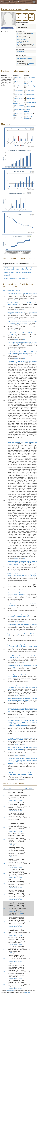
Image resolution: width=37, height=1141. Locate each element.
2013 (4, 932)
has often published (22, 39)
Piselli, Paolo (18, 98)
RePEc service (10, 990)
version (21, 913)
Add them (31, 63)
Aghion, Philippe (31, 86)
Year (5, 290)
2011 (4, 895)
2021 (4, 795)
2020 (4, 873)
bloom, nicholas (31, 77)
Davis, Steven (30, 90)
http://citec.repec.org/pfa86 (24, 58)
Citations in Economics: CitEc (10, 2)
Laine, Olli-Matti (19, 109)
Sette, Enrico (18, 77)
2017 (4, 839)
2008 (4, 883)
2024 (4, 941)
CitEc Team (27, 992)
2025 (4, 817)
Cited (31, 788)
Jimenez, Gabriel (31, 102)
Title (10, 788)
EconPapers (20, 51)
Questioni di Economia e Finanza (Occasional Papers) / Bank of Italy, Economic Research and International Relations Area (17, 274)
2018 (4, 852)
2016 (4, 827)
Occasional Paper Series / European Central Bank (15, 278)
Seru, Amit (29, 113)
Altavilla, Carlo (19, 90)
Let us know (31, 64)
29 (33, 44)
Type (26, 788)
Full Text (11, 800)
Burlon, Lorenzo (19, 81)
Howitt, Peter (30, 106)
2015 (4, 908)
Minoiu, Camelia (19, 105)
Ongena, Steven (31, 98)
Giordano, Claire (19, 118)
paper (24, 299)
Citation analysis (18, 800)
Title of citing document (14, 290)
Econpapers (16, 299)
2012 (4, 922)
